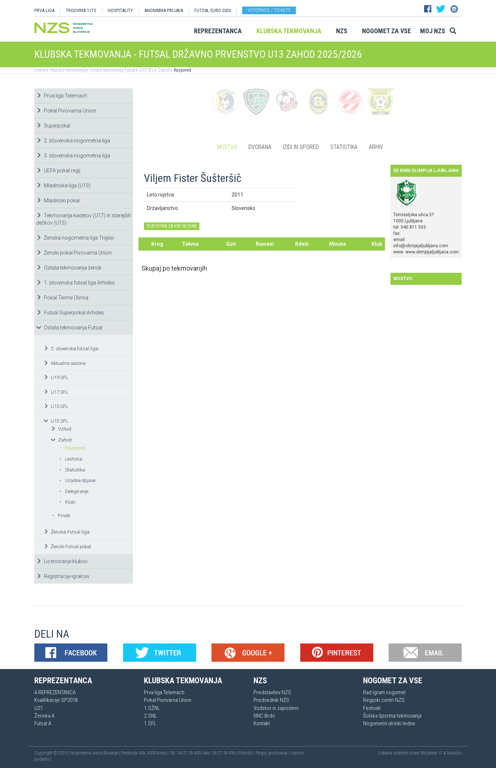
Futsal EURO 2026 (212, 10)
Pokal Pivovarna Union (66, 111)
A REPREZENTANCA (55, 692)
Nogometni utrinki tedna (389, 723)
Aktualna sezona (64, 363)
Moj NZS (432, 31)
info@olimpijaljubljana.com (420, 245)
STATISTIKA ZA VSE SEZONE (171, 226)
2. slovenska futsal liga (70, 348)
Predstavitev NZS (272, 692)
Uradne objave (77, 480)
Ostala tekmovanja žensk (69, 268)
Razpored (182, 70)
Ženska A (44, 715)
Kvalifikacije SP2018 (55, 700)
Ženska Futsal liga (66, 532)
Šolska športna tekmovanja (392, 715)
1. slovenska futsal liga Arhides (75, 283)
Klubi (67, 502)
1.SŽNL (152, 708)
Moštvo (227, 147)
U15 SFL (55, 406)
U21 (38, 708)
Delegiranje (73, 491)
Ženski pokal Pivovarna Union (74, 253)
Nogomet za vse (386, 31)
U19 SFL (55, 377)
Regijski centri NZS (384, 700)
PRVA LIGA (44, 10)
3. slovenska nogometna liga (73, 155)
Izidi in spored (301, 147)
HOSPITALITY (120, 10)
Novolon (454, 753)
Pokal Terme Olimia (62, 298)
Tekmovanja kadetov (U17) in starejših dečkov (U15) (83, 219)
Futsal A (42, 723)
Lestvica (70, 459)
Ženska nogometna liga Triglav (75, 238)
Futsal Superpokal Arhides (70, 313)
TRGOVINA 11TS (81, 10)
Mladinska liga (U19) (63, 185)
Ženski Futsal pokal (67, 546)
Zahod (163, 70)
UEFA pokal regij (58, 170)
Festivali (372, 708)
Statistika (72, 470)
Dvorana (259, 147)
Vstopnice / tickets (269, 10)
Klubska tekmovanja (288, 31)
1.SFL (150, 723)
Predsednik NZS (271, 700)
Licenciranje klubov (62, 561)
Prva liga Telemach (61, 96)
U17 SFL (55, 392)
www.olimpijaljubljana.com (432, 252)
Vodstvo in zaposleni (275, 708)
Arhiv (376, 147)
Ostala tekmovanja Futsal (112, 70)
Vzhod (61, 429)
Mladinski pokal (58, 200)
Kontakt (261, 723)
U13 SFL (146, 70)
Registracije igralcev (62, 576)
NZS (341, 31)
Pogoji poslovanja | (273, 753)
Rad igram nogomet (384, 692)
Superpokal (53, 126)
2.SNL (150, 715)
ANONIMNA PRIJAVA (163, 10)
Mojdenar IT (431, 753)
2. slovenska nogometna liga (73, 141)
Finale (61, 515)
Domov (40, 70)
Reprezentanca (218, 31)
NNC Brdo (264, 715)
